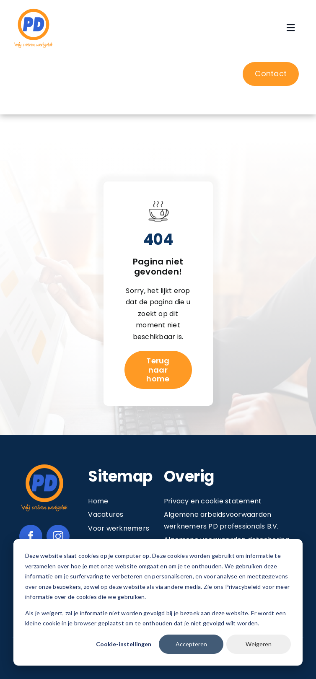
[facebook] (30, 536)
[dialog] (158, 602)
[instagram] (58, 536)
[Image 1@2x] (33, 10)
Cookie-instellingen (123, 644)
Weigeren (259, 644)
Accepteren (191, 644)
